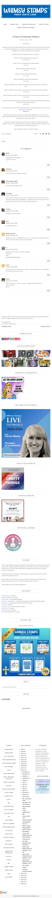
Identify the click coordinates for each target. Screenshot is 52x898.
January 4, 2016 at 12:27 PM (12, 195)
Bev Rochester (5, 599)
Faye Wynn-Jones (6, 606)
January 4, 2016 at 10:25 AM (12, 183)
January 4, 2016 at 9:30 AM (11, 155)
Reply (48, 164)
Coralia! (24, 810)
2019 (22, 763)
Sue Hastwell (26, 91)
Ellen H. (9, 799)
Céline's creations (8, 782)
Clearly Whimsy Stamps (9, 763)
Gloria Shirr (26, 81)
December (25, 772)
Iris (9, 816)
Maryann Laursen (10, 233)
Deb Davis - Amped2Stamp (8, 601)
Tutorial (9, 859)
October (24, 776)
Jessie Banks (9, 820)
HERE (36, 581)
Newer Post (7, 326)
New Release (8, 844)
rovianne (8, 209)
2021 (22, 759)
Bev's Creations (9, 756)
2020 (22, 761)
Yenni (8, 873)
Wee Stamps (5, 611)
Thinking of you (26, 839)
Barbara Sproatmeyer (7, 597)
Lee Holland (8, 830)
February (24, 792)
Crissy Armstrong (6, 595)
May (23, 786)
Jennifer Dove (5, 608)
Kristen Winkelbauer (9, 827)
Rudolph (24, 867)
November (25, 774)
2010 (22, 883)
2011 (22, 881)
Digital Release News (9, 789)
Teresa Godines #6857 (12, 181)
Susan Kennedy (26, 59)
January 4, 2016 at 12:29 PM (12, 211)
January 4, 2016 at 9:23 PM (11, 267)
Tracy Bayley (26, 97)
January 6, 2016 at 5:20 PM (11, 280)
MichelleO (9, 840)
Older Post (45, 326)
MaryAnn (26, 70)
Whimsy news (9, 870)
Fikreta (7, 153)
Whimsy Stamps (36, 568)
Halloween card (9, 813)
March (23, 790)
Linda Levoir (8, 834)
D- (6, 247)
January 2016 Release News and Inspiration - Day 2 (27, 856)
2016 (22, 770)
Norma (7, 279)
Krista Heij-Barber (6, 610)
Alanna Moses (9, 749)
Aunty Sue (26, 65)
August (24, 780)
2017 (22, 767)
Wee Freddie (25, 865)
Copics (9, 770)
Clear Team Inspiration (9, 759)
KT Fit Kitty (26, 75)
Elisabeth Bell (9, 796)
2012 (22, 879)
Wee (9, 863)
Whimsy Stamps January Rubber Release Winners (26, 827)
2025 (22, 751)
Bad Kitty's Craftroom (11, 159)
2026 (22, 749)
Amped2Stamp (9, 752)
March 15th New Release (26, 625)
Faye (9, 803)
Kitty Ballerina (25, 831)
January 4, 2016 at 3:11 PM (11, 235)
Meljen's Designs (9, 837)
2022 (22, 757)
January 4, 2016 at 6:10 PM (11, 249)
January (24, 794)
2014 (22, 875)
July (23, 782)
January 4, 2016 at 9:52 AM (11, 171)
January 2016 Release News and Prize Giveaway (27, 835)
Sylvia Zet (9, 856)
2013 (22, 877)
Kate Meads (26, 104)
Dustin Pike (4, 604)
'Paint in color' (25, 796)
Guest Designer (8, 809)
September (25, 778)
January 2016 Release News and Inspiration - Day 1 (27, 861)
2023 (22, 755)
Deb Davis (9, 785)
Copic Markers (8, 766)
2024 (22, 753)
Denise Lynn (5, 603)
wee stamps (8, 877)
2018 (22, 765)
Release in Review (9, 847)
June (23, 784)
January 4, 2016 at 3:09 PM (11, 223)
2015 (22, 873)
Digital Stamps (8, 792)
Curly (7, 221)
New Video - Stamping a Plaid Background (26, 843)
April (23, 788)
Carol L (8, 265)
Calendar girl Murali (27, 820)
